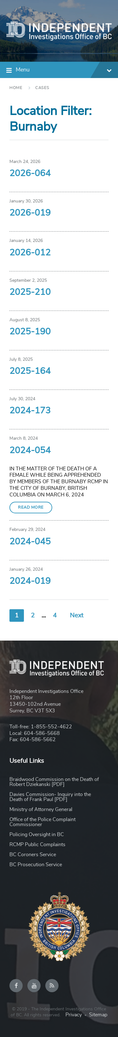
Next (76, 615)
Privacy (73, 1014)
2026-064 (30, 173)
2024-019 (30, 581)
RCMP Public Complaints (37, 844)
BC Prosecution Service (35, 864)
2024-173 (30, 410)
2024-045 (30, 541)
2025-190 (30, 331)
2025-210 (30, 292)
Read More (31, 507)
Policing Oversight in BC (36, 834)
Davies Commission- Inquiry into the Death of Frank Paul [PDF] (50, 797)
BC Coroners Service (32, 854)
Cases (42, 88)
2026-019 (30, 213)
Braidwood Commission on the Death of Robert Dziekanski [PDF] (54, 782)
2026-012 (30, 253)
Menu (64, 70)
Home (15, 88)
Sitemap (98, 1014)
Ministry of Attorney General (40, 809)
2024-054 (30, 450)
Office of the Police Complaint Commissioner (42, 822)
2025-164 (30, 371)
